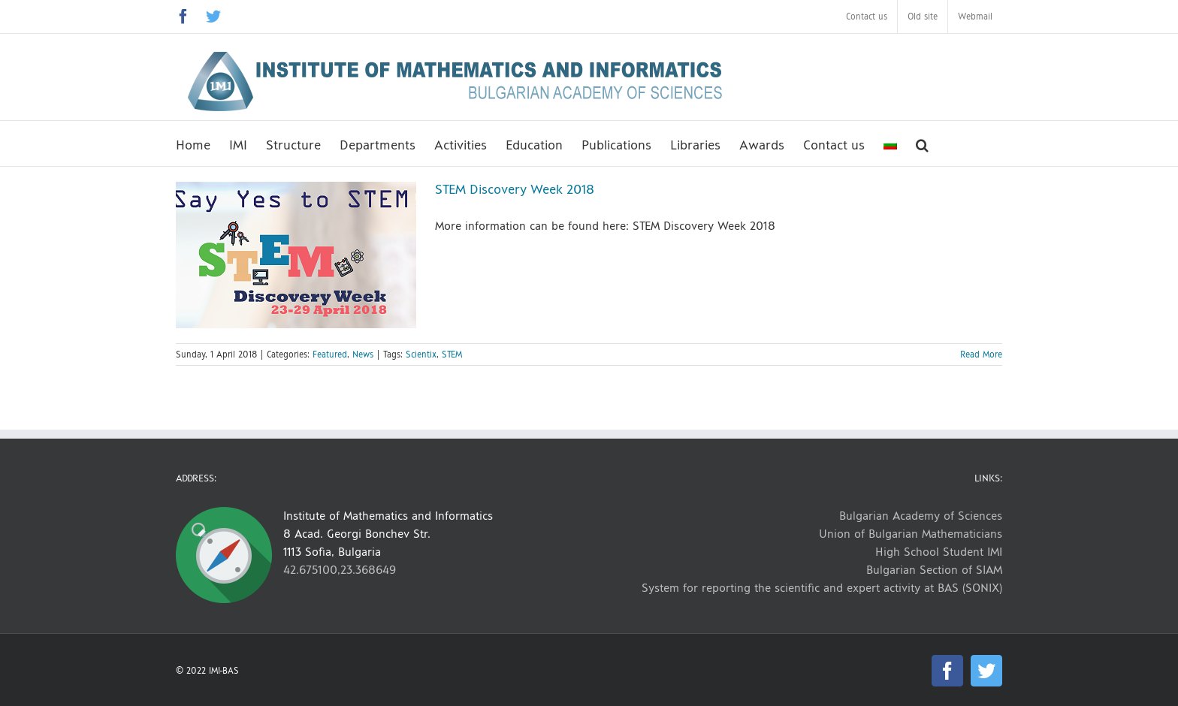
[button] (922, 143)
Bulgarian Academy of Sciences (920, 515)
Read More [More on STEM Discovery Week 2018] (981, 354)
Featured (330, 354)
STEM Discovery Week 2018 (514, 189)
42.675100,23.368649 (339, 570)
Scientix (421, 354)
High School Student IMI (938, 552)
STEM (452, 354)
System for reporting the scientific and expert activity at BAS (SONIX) (822, 588)
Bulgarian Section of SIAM (934, 570)
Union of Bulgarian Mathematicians (910, 533)
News (362, 354)
